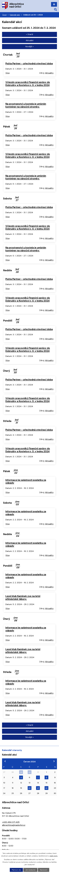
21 (38, 788)
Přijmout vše (16, 870)
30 (29, 772)
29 (21, 772)
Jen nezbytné (31, 870)
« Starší (29, 34)
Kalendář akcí (15, 15)
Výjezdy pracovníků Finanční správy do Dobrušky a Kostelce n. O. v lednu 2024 (27, 84)
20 (29, 788)
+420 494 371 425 (11, 822)
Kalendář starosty (12, 750)
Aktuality (49, 73)
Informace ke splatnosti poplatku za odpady (25, 481)
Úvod (4, 15)
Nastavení (43, 870)
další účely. (54, 856)
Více (7, 73)
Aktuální (29, 40)
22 (46, 788)
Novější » (29, 46)
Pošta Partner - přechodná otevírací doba (29, 63)
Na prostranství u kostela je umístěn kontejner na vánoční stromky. (25, 105)
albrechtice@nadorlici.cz (13, 825)
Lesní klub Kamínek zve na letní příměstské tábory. (22, 597)
